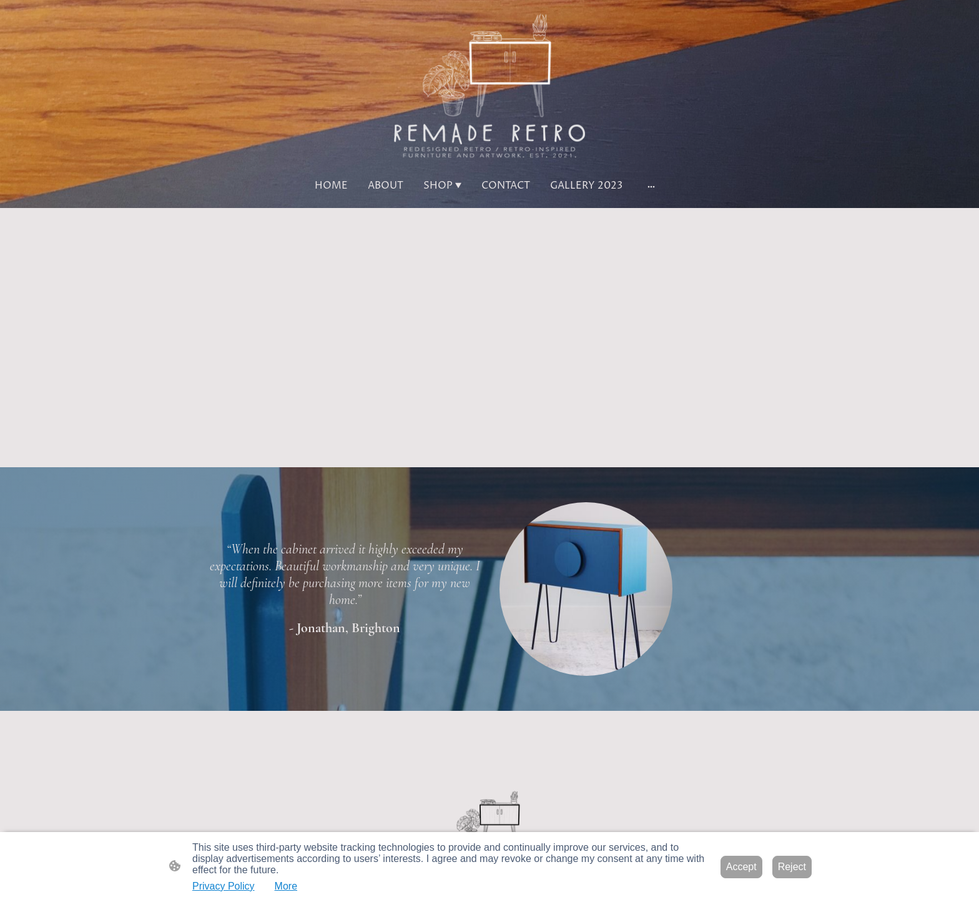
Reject (792, 866)
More (286, 886)
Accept (741, 866)
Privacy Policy (223, 886)
